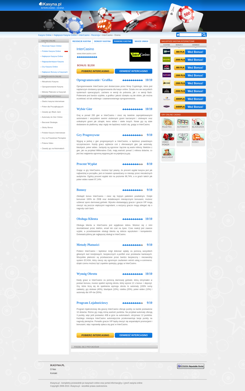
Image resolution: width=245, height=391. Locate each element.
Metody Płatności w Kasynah (54, 92)
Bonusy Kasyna (102, 41)
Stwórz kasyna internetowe (53, 101)
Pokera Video (47, 143)
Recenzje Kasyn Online (51, 46)
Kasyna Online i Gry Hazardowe (63, 4)
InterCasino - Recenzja (89, 35)
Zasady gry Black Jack (51, 112)
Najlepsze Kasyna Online (65, 35)
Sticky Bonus (47, 127)
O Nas (53, 369)
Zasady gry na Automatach (53, 148)
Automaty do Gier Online (52, 117)
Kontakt (53, 373)
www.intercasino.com (86, 53)
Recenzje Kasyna (81, 41)
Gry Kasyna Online (50, 67)
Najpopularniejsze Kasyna (53, 62)
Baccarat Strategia (50, 122)
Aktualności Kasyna (50, 82)
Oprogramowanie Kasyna (52, 87)
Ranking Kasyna (122, 41)
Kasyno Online (45, 35)
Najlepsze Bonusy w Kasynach (55, 72)
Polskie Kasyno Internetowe (53, 133)
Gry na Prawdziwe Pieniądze (54, 138)
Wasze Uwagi (141, 41)
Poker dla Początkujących (52, 107)
